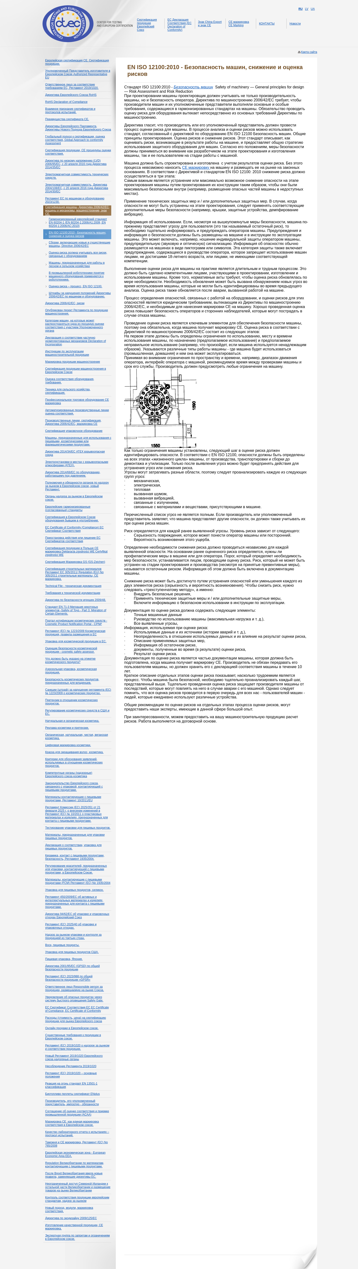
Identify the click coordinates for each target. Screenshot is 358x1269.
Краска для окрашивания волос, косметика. (74, 752)
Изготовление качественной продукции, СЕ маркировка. (74, 1226)
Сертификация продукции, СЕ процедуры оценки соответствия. (78, 152)
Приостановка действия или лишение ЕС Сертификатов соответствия (72, 539)
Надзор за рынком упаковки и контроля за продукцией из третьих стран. (73, 936)
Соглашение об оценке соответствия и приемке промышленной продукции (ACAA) (77, 1113)
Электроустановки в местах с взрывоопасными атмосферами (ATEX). (76, 463)
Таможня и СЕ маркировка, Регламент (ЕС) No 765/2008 (76, 1144)
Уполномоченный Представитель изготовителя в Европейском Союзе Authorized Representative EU (77, 74)
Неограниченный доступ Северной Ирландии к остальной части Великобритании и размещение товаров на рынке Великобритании (78, 1187)
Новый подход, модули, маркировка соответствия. (69, 1209)
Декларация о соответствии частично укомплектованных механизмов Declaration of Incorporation (75, 341)
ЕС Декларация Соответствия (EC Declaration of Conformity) (179, 25)
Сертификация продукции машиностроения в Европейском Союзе (75, 370)
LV (307, 9)
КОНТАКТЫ (267, 23)
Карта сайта (309, 52)
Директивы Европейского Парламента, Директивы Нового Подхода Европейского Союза (78, 128)
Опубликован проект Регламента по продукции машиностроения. (76, 312)
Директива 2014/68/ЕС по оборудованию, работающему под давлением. (72, 474)
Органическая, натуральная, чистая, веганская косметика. (76, 736)
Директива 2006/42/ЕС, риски (64, 303)
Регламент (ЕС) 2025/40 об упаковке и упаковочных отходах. (71, 926)
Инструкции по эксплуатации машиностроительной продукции (67, 353)
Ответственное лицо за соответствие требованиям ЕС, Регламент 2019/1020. (72, 86)
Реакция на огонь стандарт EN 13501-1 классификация (71, 1085)
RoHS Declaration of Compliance (66, 102)
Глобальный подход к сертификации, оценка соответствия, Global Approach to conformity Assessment (75, 140)
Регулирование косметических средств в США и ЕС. (77, 712)
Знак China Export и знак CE (210, 23)
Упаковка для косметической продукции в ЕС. (75, 641)
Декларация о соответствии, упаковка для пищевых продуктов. (73, 846)
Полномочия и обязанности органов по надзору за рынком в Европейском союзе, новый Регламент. (77, 486)
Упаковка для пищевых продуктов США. (72, 952)
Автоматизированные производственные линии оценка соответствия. (77, 411)
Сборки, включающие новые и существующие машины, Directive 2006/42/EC (79, 244)
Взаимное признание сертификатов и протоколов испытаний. (70, 110)
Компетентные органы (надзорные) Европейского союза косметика (68, 774)
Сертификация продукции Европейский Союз (147, 25)
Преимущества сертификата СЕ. (67, 119)
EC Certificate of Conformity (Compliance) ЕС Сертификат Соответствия (74, 529)
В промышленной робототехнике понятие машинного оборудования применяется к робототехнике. (76, 276)
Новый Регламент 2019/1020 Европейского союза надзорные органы (74, 1057)
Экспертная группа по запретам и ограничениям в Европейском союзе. (77, 1237)
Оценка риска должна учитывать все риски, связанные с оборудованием (78, 254)
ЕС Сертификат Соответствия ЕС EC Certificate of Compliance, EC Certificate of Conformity (77, 1009)
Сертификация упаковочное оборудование (74, 431)
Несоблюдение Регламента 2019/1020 (70, 1066)
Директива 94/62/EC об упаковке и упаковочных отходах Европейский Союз (77, 915)
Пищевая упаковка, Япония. (64, 959)
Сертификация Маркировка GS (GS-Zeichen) (75, 562)
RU (300, 9)
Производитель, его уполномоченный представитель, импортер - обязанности (72, 1102)
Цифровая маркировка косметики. (68, 745)
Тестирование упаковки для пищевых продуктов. (78, 827)
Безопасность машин (193, 87)
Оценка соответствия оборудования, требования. (69, 380)
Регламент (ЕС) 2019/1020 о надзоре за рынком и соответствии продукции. (77, 1047)
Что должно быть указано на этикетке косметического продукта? (70, 660)
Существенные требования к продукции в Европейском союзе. (73, 1036)
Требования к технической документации (72, 593)
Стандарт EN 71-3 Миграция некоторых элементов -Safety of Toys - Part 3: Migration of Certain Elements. (75, 610)
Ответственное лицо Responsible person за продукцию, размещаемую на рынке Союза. (74, 988)
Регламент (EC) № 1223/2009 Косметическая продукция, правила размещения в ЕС (75, 632)
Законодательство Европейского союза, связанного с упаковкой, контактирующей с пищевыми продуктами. (74, 787)
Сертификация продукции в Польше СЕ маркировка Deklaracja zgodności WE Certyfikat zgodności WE (76, 551)
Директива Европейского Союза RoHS (71, 95)
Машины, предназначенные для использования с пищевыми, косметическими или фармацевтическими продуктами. (78, 441)
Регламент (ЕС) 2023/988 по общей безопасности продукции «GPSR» (69, 978)
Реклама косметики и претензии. (67, 728)
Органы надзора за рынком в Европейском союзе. (74, 498)
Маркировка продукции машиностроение (72, 361)
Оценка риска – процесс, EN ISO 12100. (75, 286)
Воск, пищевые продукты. (62, 945)
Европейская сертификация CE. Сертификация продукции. (77, 62)
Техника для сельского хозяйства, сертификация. (67, 391)
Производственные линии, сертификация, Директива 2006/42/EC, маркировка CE (73, 422)
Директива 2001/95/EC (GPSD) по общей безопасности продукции (72, 967)
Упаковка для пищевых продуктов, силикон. (74, 890)
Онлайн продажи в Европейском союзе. (72, 1028)
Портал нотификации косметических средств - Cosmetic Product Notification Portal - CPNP (76, 622)
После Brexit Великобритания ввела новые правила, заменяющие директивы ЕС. (74, 1175)
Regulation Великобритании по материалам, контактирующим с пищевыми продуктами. (74, 1164)
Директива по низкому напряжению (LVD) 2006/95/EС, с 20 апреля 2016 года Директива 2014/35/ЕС (75, 164)
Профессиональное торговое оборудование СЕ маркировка (77, 401)
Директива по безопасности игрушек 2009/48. (75, 600)
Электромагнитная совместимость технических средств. (77, 176)
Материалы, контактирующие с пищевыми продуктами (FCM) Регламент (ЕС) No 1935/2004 (77, 881)
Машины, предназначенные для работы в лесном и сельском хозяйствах (77, 264)
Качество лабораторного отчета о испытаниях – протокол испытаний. (77, 1133)
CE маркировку (196, 167)
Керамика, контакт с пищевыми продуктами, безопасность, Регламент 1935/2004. (74, 857)
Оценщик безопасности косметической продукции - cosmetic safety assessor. (71, 650)
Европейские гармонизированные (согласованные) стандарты (67, 508)
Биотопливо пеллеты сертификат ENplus (72, 1094)
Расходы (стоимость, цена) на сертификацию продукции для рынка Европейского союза (75, 1019)
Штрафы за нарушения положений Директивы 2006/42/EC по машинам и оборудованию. (80, 294)
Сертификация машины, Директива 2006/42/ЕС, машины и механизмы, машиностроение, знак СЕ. (77, 210)
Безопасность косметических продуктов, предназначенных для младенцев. (72, 681)
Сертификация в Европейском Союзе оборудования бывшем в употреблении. (72, 518)
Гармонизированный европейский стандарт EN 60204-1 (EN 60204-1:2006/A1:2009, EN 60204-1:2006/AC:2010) (78, 222)
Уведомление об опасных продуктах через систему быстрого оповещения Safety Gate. (74, 998)
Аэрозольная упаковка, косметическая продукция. (71, 670)
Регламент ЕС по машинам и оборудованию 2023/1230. (74, 200)
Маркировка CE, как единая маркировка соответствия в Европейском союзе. (72, 1123)
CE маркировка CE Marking (238, 23)
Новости (295, 23)
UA (313, 9)
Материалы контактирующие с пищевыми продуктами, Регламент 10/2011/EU (73, 798)
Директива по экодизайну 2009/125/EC (71, 1218)
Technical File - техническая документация (73, 586)
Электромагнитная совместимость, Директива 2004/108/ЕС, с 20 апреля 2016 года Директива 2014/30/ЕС (76, 188)
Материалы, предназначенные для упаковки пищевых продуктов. (75, 836)
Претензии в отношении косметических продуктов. (71, 701)
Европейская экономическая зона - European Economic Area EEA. (75, 1154)
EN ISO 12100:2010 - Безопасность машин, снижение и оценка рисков (77, 234)
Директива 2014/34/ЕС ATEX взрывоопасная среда (75, 453)
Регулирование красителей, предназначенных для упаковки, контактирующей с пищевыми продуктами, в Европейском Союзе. (76, 869)
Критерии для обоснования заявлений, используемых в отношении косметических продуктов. (74, 762)
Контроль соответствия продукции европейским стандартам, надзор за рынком (77, 1199)
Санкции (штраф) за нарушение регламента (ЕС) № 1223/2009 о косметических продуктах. (78, 691)
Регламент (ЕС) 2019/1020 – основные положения (71, 1075)
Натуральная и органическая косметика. (72, 721)
